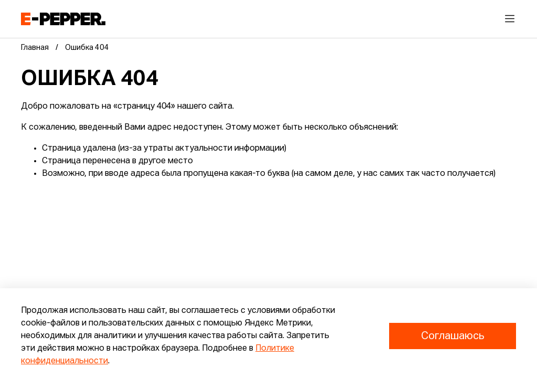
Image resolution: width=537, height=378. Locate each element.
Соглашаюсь (452, 336)
